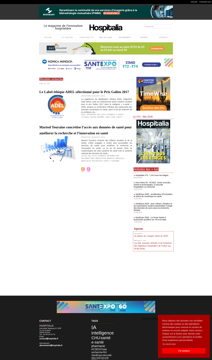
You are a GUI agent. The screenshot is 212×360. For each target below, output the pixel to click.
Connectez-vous (205, 2)
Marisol (94, 170)
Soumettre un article (120, 357)
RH (101, 343)
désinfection (100, 349)
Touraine (85, 172)
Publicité (105, 357)
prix (102, 125)
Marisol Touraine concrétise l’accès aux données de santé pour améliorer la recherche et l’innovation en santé (82, 138)
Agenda (138, 228)
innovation (85, 170)
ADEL (83, 123)
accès (83, 168)
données (107, 123)
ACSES (94, 341)
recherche (121, 170)
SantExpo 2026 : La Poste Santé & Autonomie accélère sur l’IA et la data (149, 218)
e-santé (115, 123)
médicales (111, 170)
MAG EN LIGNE (105, 37)
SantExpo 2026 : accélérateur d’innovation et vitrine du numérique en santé (152, 195)
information (109, 168)
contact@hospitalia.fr (48, 338)
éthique (122, 123)
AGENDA (144, 37)
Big (96, 123)
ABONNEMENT (125, 37)
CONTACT (163, 37)
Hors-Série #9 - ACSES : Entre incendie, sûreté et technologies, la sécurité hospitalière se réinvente (153, 184)
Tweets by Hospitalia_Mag (147, 318)
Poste (100, 341)
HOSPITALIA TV (86, 37)
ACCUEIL (48, 37)
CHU (94, 334)
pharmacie (103, 338)
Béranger (90, 123)
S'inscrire (194, 2)
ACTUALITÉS (67, 37)
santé (107, 125)
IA (92, 326)
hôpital (93, 349)
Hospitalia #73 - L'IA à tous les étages (151, 175)
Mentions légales (90, 357)
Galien (84, 125)
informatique (95, 351)
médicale (102, 170)
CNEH (103, 347)
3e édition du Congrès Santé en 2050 (150, 236)
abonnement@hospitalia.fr (49, 345)
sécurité (102, 345)
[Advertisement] (153, 273)
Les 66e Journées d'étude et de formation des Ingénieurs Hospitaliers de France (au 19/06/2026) (152, 246)
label (97, 125)
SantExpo (95, 345)
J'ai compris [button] (183, 351)
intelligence (99, 331)
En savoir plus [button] (169, 344)
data (101, 123)
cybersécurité (95, 347)
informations (120, 168)
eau (107, 347)
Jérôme (91, 125)
